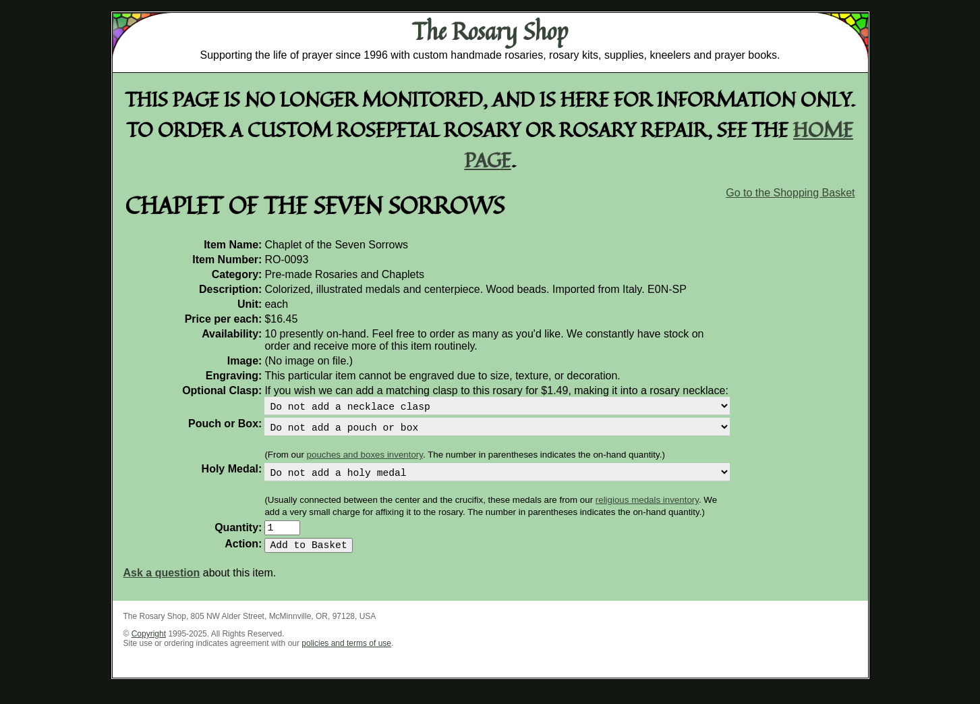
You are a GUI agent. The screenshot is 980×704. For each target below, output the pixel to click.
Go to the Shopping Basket (790, 192)
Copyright (149, 647)
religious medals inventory (647, 508)
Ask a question (161, 586)
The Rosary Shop (490, 31)
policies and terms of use (346, 656)
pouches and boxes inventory (365, 460)
